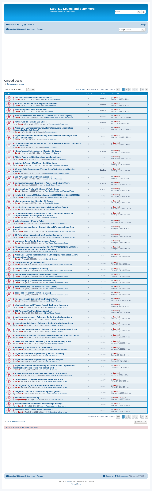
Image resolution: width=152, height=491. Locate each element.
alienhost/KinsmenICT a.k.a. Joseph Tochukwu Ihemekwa (41, 305)
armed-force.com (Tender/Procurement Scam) (36, 275)
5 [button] (136, 89)
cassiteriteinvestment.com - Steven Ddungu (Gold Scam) (41, 207)
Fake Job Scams (50, 106)
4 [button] (133, 89)
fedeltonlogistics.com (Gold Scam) (31, 110)
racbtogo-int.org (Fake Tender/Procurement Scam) (38, 385)
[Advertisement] (76, 56)
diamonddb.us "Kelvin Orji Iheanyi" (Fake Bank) (37, 189)
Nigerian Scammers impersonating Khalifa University (39, 353)
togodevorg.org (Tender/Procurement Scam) (35, 281)
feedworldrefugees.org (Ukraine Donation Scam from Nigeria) (43, 116)
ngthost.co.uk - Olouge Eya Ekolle (31, 122)
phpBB (68, 481)
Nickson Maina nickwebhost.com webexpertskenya (38, 404)
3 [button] (129, 89)
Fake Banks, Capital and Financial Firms (59, 191)
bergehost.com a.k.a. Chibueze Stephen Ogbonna (38, 391)
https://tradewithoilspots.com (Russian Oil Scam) (38, 151)
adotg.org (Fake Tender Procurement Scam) (35, 241)
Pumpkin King (20, 399)
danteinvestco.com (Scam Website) (31, 268)
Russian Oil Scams (52, 153)
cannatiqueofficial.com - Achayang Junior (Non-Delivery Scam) (44, 323)
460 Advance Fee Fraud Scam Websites (33, 97)
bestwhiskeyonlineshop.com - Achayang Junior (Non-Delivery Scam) (47, 335)
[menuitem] (20, 24)
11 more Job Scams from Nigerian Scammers (36, 104)
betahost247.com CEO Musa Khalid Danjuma (36, 163)
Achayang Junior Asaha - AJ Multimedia (33, 347)
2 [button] (126, 89)
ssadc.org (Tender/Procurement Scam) (33, 293)
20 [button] (142, 89)
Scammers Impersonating (27, 397)
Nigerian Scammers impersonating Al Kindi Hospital (39, 359)
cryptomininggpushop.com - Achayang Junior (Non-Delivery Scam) (46, 329)
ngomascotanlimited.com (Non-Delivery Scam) (36, 299)
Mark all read (80, 89)
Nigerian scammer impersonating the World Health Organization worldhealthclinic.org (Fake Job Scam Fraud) (44, 367)
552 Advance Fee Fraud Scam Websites (33, 311)
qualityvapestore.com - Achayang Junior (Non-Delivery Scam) (43, 317)
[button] (118, 89)
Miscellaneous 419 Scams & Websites (59, 118)
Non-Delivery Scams (53, 185)
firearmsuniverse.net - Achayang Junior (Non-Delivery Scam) (43, 341)
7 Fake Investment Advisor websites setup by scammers (41, 373)
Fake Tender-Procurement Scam (57, 173)
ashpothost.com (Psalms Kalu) (29, 221)
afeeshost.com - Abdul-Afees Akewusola (34, 410)
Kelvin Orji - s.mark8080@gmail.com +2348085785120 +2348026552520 (47, 195)
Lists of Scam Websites (52, 99)
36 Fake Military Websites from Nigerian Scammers (38, 235)
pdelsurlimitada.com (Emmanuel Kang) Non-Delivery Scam (42, 183)
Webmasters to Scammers (58, 124)
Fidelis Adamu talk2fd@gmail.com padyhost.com (38, 157)
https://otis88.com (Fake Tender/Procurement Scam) (39, 379)
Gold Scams (48, 112)
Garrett (17, 99)
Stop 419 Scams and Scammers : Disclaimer (22, 427)
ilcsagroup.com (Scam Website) (30, 262)
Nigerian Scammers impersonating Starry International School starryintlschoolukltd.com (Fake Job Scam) (43, 214)
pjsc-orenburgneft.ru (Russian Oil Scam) (34, 201)
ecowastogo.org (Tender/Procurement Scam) (36, 287)
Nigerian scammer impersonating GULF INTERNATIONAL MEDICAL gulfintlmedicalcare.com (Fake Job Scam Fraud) (45, 248)
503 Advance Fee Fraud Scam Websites (33, 177)
